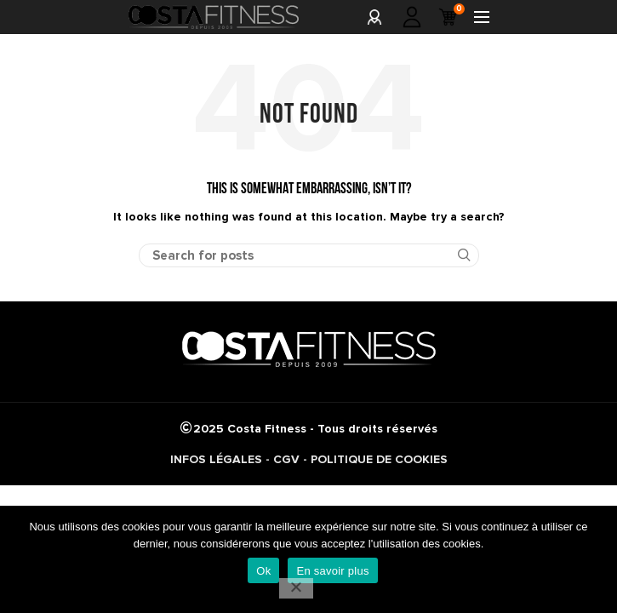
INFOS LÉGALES (216, 459)
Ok (263, 570)
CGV (286, 459)
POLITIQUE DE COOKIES (379, 459)
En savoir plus (332, 570)
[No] (296, 588)
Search (456, 255)
